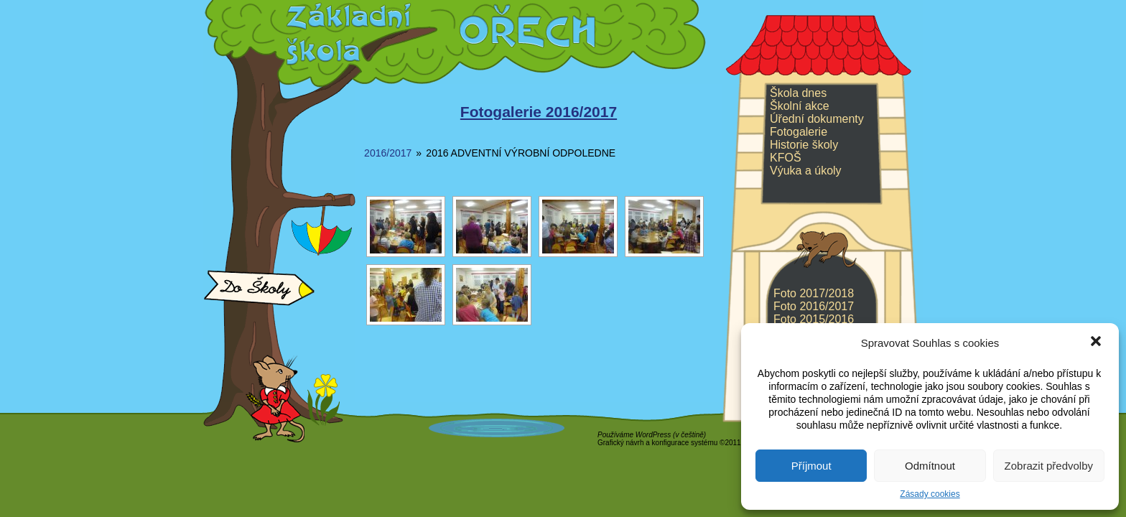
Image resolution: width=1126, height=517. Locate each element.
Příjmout (811, 466)
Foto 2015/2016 (813, 319)
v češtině (689, 435)
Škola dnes (798, 93)
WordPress (653, 435)
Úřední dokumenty (817, 119)
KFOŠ (785, 158)
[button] (1095, 342)
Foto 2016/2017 (813, 306)
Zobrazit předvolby (1049, 466)
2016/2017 (387, 153)
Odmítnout (930, 466)
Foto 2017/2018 (813, 293)
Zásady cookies (929, 494)
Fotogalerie (798, 132)
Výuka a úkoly (806, 170)
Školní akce (799, 106)
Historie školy (804, 145)
